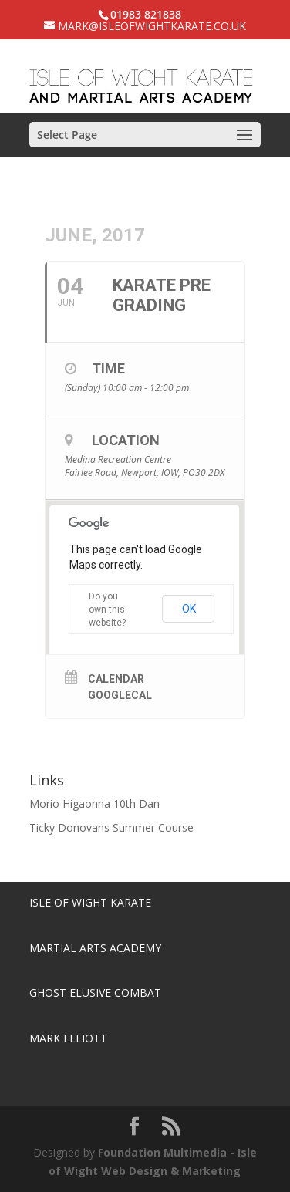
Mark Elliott (68, 1038)
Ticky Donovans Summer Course (111, 827)
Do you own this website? (107, 609)
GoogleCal (120, 695)
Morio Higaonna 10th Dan (94, 803)
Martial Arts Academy (95, 947)
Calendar (116, 679)
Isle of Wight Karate (90, 902)
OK (189, 609)
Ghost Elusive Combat (95, 992)
